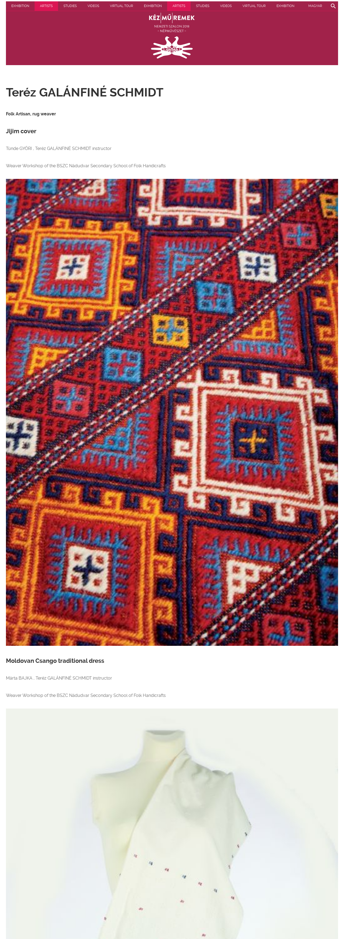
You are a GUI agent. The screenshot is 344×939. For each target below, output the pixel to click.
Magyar (315, 6)
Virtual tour (121, 6)
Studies (70, 6)
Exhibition (20, 6)
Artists (46, 6)
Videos (93, 6)
